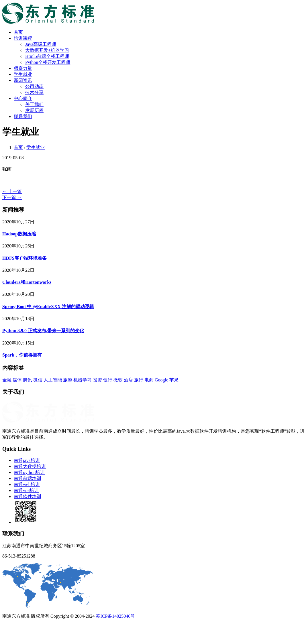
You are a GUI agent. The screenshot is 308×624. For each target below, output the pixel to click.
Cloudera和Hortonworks (27, 282)
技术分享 (34, 92)
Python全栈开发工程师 (47, 62)
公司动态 (34, 86)
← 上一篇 (12, 191)
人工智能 (53, 379)
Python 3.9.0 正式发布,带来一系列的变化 (43, 330)
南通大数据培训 (30, 466)
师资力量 (23, 68)
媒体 (17, 379)
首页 (18, 32)
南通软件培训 (27, 496)
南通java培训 (27, 460)
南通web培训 (27, 484)
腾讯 (27, 379)
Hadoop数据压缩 (19, 233)
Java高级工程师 (40, 44)
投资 (97, 379)
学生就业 (23, 74)
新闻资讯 (23, 80)
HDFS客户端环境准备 (24, 258)
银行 (107, 379)
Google (161, 379)
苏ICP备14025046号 (115, 616)
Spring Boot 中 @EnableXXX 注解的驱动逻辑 (48, 306)
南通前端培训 (27, 478)
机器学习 (82, 379)
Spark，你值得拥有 (22, 355)
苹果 (173, 379)
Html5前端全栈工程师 (47, 56)
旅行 (138, 379)
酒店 (128, 379)
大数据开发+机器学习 (47, 50)
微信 (37, 379)
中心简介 (23, 98)
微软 (118, 379)
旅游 (67, 379)
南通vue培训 (26, 490)
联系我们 (23, 116)
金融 (6, 379)
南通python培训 (29, 472)
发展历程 (34, 110)
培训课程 (23, 38)
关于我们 (34, 104)
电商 (149, 379)
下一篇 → (12, 197)
